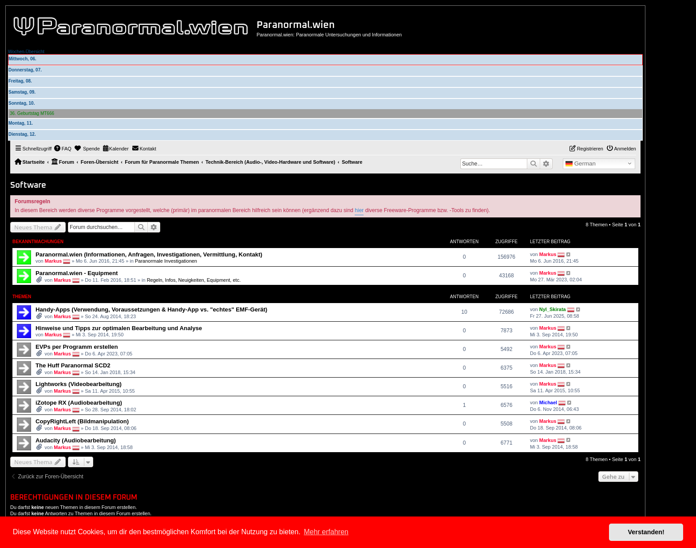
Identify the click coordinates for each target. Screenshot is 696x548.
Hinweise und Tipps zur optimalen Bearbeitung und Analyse (119, 328)
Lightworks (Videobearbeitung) (79, 384)
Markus (53, 261)
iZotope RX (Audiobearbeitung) (79, 402)
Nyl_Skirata (552, 309)
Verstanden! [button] (646, 532)
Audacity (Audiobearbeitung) (76, 440)
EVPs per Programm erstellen (77, 346)
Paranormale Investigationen (166, 261)
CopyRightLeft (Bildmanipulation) (82, 421)
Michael (548, 402)
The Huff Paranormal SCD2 (73, 365)
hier (359, 210)
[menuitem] (62, 148)
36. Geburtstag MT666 (32, 113)
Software (28, 185)
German (581, 163)
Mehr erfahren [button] (326, 532)
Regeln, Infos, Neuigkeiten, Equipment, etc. (194, 280)
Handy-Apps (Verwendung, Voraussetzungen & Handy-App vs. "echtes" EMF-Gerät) (151, 309)
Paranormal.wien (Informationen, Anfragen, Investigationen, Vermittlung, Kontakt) (149, 254)
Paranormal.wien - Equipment (77, 273)
